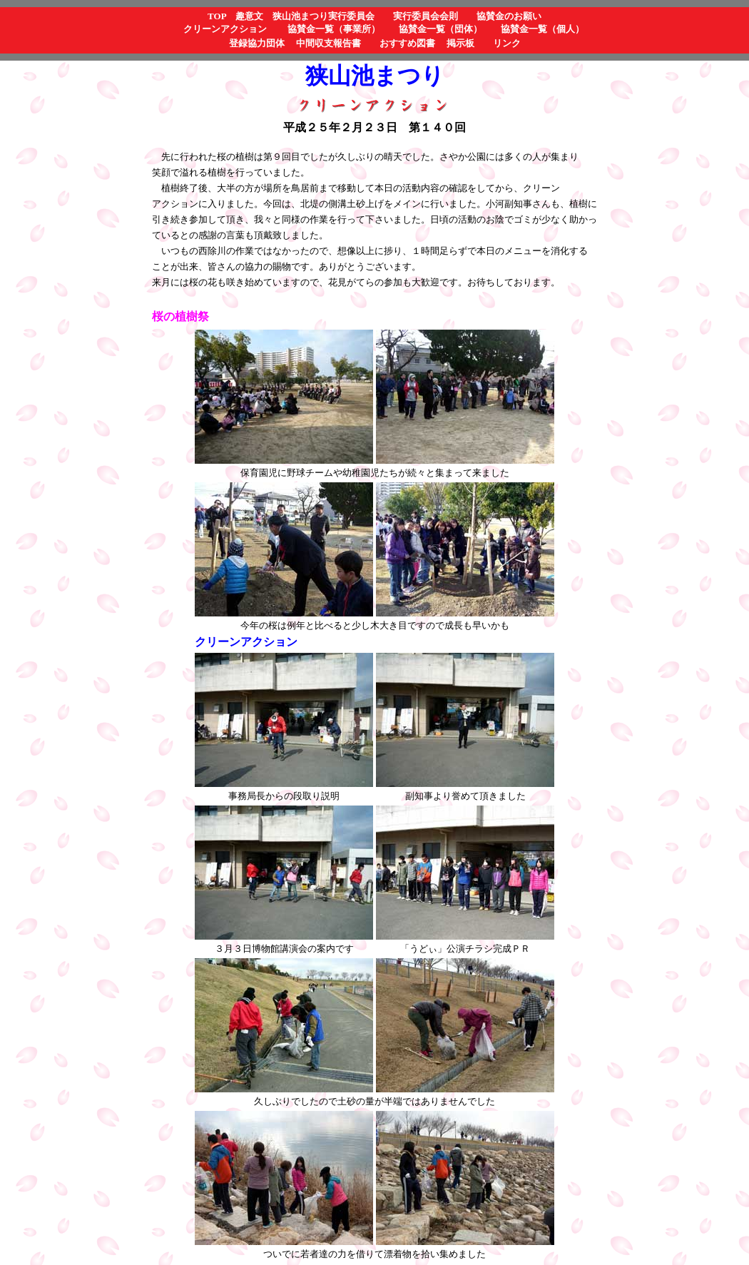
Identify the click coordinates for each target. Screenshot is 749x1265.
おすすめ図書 (407, 43)
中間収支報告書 (328, 43)
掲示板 (460, 43)
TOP (217, 16)
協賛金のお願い (509, 16)
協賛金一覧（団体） (440, 29)
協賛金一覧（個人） (542, 29)
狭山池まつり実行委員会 (323, 16)
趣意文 (249, 16)
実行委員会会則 (425, 16)
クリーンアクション (225, 29)
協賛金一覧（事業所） (333, 29)
